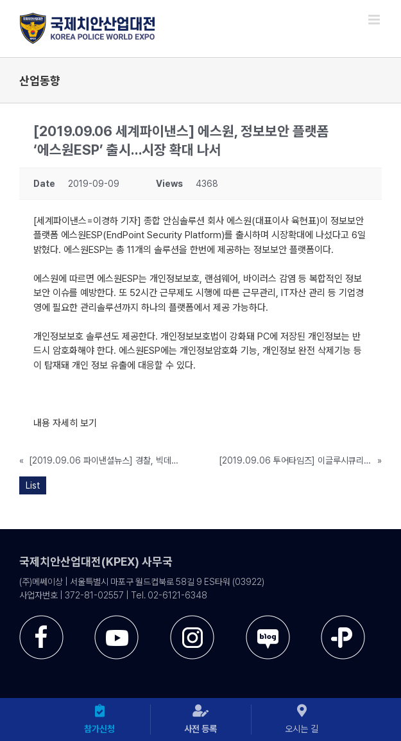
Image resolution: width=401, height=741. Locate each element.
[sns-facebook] (41, 620)
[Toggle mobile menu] (375, 19)
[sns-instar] (192, 620)
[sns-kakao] (343, 620)
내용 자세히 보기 (65, 423)
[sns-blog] (268, 620)
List (33, 485)
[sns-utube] (116, 620)
